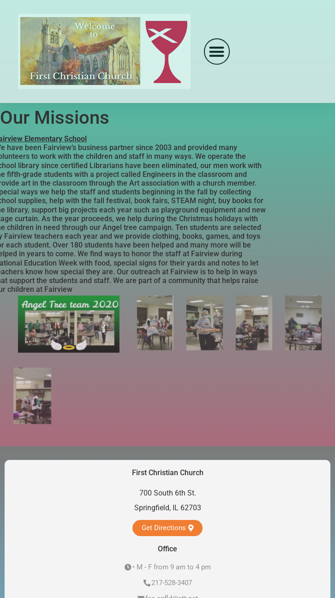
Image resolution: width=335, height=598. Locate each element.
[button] (217, 51)
